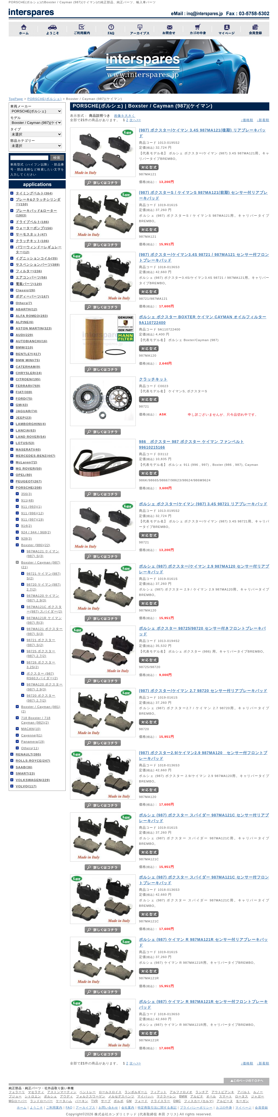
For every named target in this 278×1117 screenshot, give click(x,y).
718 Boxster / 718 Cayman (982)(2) (35, 720)
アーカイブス (85, 1107)
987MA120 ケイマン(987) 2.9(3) (43, 598)
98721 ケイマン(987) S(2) (44, 576)
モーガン (242, 1101)
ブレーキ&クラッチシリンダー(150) (38, 202)
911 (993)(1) (31, 506)
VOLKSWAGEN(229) (33, 780)
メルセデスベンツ (121, 1096)
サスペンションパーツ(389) (38, 264)
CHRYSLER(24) (29, 373)
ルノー (258, 1092)
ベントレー (88, 1092)
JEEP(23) (23, 417)
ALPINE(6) (25, 322)
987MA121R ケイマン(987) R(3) (44, 620)
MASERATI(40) (28, 449)
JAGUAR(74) (26, 411)
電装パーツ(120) (29, 284)
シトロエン (33, 1096)
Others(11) (30, 748)
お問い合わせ (108, 1107)
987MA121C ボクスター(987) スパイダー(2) (44, 609)
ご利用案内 (54, 1107)
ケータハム (64, 1101)
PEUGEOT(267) (29, 481)
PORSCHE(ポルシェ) (44, 98)
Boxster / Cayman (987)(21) (40, 565)
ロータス (241, 1096)
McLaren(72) (26, 462)
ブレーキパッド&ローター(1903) (36, 213)
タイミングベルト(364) (34, 193)
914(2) (26, 525)
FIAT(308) (24, 392)
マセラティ (36, 1092)
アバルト (243, 1092)
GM (129, 1101)
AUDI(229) (24, 334)
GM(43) (22, 404)
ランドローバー (41, 1101)
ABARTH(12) (26, 309)
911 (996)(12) (32, 513)
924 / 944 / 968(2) (36, 532)
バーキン (81, 1101)
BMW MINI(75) (28, 360)
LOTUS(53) (25, 443)
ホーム (22, 1107)
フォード (141, 1101)
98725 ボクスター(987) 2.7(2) (41, 653)
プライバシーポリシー (196, 1107)
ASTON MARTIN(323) (34, 328)
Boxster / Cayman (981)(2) (40, 709)
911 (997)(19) (32, 519)
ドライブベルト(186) (32, 222)
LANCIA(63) (26, 430)
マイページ (243, 1107)
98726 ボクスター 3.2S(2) (41, 664)
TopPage (16, 98)
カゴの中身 (224, 1107)
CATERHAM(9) (28, 366)
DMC (177, 1101)
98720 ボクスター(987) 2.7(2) (41, 698)
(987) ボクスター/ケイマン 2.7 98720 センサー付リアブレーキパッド (203, 690)
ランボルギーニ (136, 1092)
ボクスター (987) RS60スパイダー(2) (42, 676)
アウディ (66, 1096)
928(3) (26, 538)
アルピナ (196, 1096)
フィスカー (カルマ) (199, 1101)
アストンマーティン (62, 1092)
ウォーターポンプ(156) (34, 228)
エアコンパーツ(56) (31, 277)
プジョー (15, 1096)
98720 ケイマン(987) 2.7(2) (44, 587)
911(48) (27, 500)
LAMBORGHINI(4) (31, 424)
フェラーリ (17, 1092)
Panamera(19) (33, 741)
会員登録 (261, 1107)
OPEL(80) (24, 474)
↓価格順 (247, 120)
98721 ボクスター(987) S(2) (41, 642)
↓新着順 (263, 120)
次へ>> (135, 120)
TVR (94, 1101)
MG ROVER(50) (29, 468)
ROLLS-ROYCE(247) (33, 760)
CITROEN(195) (28, 379)
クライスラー (160, 1101)
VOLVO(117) (26, 786)
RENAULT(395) (28, 754)
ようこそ (36, 1107)
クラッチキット (153, 379)
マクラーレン (166, 1096)
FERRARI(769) (28, 385)
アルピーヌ (225, 1101)
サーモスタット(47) (31, 234)
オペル (211, 1096)
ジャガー (257, 1096)
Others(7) (24, 303)
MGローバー (18, 1101)
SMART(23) (25, 773)
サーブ (106, 1101)
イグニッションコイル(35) (37, 258)
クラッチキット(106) (32, 241)
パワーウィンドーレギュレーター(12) (39, 249)
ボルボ (119, 1101)
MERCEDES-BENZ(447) (35, 455)
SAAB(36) (24, 767)
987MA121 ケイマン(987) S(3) (43, 553)
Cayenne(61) (31, 735)
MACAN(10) (31, 728)
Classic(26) (25, 290)
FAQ (69, 1107)
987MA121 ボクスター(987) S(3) (45, 631)
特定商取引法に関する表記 (157, 1107)
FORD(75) (24, 398)
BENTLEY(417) (28, 354)
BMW (183, 1096)
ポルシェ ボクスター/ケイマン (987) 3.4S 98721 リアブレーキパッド (203, 504)
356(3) (26, 493)
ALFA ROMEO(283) (32, 315)
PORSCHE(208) (29, 487)
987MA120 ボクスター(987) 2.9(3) (45, 687)
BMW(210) (24, 347)
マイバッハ (145, 1096)
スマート (225, 1096)
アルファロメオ (181, 1092)
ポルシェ (50, 1096)
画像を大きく (124, 115)
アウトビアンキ (222, 1092)
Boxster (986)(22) (35, 545)
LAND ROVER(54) (31, 436)
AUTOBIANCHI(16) (32, 341)
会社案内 (127, 1107)
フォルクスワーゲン (90, 1096)
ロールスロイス (110, 1092)
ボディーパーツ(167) (32, 296)
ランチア (201, 1092)
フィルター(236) (29, 271)
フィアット (158, 1092)
